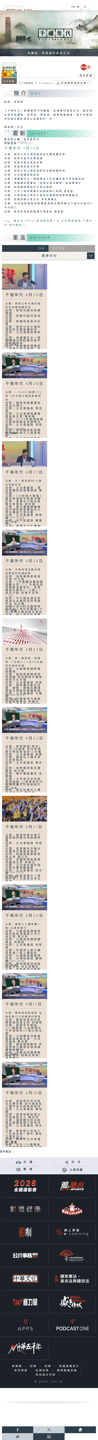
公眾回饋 (76, 1170)
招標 (49, 1366)
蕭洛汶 (19, 221)
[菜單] (93, 6)
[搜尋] (85, 6)
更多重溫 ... (7, 1151)
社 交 (76, 1162)
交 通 (28, 1162)
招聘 (34, 1366)
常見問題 (21, 1370)
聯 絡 (28, 1169)
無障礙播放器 (68, 1370)
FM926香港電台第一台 (42, 221)
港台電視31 (17, 225)
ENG (73, 7)
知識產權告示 (70, 1366)
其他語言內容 (46, 1374)
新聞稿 (18, 1366)
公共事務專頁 (71, 221)
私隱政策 (43, 1370)
